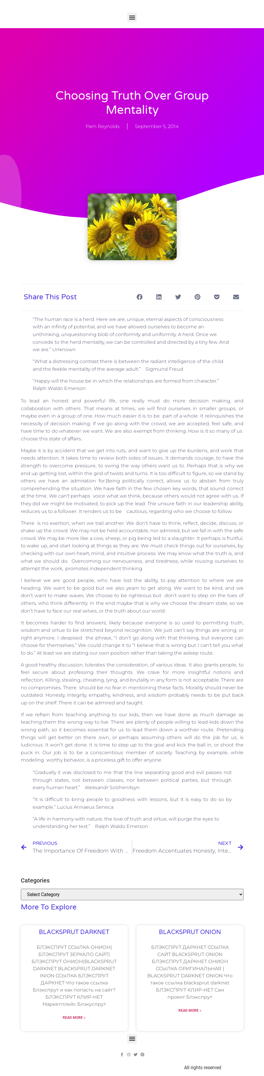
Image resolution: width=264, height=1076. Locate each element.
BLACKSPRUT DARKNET (74, 932)
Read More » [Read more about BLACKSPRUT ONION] (189, 1010)
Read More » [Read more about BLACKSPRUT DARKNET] (74, 1018)
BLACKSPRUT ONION (190, 932)
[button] (132, 17)
